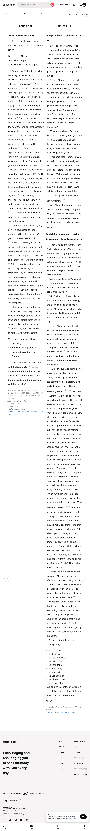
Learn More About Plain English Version (60, 712)
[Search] (33, 5)
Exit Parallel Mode (85, 14)
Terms (17, 811)
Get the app (63, 5)
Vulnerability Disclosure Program (15, 814)
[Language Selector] (74, 4)
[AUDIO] (70, 14)
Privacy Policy (8, 811)
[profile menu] (82, 4)
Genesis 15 (11, 13)
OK (83, 817)
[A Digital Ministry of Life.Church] (45, 792)
